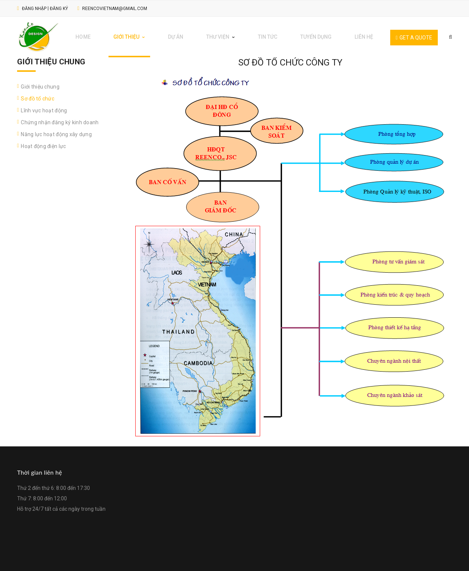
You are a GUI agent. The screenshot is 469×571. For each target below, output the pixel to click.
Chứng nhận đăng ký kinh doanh (59, 119)
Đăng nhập (34, 8)
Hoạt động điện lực (43, 143)
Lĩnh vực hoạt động (44, 107)
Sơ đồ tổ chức (37, 95)
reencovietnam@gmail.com (114, 8)
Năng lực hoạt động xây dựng (56, 131)
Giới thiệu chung (40, 83)
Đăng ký (59, 8)
